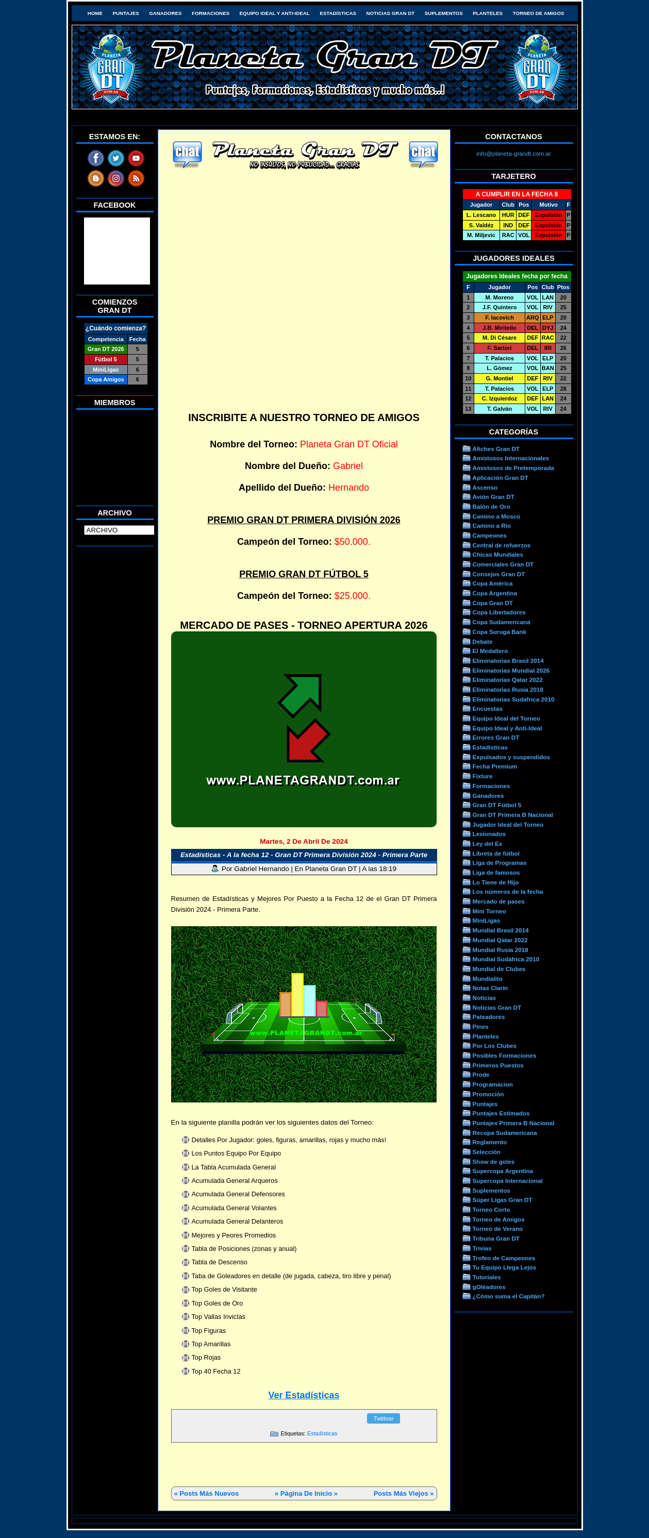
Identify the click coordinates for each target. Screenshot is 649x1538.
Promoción (488, 1094)
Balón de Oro (491, 506)
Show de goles (494, 1161)
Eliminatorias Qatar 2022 (508, 679)
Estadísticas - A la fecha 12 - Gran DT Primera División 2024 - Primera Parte (303, 855)
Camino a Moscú (497, 516)
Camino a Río (492, 525)
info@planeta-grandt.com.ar (513, 153)
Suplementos (444, 13)
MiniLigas (487, 920)
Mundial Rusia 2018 (500, 949)
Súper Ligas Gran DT (502, 1199)
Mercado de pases (499, 901)
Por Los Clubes (495, 1045)
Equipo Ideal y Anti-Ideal (275, 13)
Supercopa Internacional (508, 1180)
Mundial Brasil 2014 (501, 930)
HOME (95, 13)
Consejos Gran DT (499, 574)
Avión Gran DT (493, 496)
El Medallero (490, 650)
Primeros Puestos (498, 1065)
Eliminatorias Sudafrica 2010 (514, 699)
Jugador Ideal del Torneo (508, 824)
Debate (483, 641)
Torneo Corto (491, 1209)
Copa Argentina (495, 593)
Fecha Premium (495, 766)
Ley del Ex (488, 843)
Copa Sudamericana (501, 621)
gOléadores (489, 1286)
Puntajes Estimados (501, 1113)
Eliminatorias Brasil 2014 (508, 660)
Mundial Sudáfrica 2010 (506, 959)
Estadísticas (338, 13)
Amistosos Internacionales (511, 458)
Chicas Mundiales (498, 554)
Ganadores (165, 13)
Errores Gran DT (496, 737)
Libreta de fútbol (496, 853)
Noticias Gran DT (390, 13)
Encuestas (488, 708)
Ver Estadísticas (303, 1395)
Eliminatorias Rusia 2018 (508, 689)
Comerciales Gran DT (503, 564)
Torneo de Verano (498, 1228)
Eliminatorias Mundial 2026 (511, 670)
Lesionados (489, 833)
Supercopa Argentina (503, 1170)
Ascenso (485, 487)
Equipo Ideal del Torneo (506, 718)
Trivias (482, 1248)
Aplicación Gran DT (500, 477)
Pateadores (489, 1016)
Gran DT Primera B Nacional (513, 814)
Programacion (493, 1084)
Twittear (384, 1418)
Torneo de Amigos (538, 13)
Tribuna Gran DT (496, 1238)
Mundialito (488, 978)
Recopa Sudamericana (505, 1132)
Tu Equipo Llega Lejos (505, 1267)
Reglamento (490, 1142)
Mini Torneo (489, 911)
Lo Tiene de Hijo (496, 882)
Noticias (484, 997)
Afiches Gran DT (496, 448)
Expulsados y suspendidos (511, 757)
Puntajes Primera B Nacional (514, 1122)
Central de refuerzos (502, 545)
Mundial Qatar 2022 (500, 940)
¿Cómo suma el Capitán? (509, 1296)
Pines (481, 1026)
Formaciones (210, 13)
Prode (481, 1074)
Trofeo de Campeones (504, 1258)
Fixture (483, 776)
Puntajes (125, 13)
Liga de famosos (496, 872)
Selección (487, 1151)
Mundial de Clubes (499, 968)
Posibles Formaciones (505, 1055)
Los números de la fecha (508, 891)
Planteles (488, 13)
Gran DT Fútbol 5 (497, 804)
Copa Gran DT (493, 602)
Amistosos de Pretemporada (513, 467)
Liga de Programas (500, 862)
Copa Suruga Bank (499, 631)
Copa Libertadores (499, 612)
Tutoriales (487, 1277)
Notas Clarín (490, 987)
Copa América (493, 583)
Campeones (490, 535)
